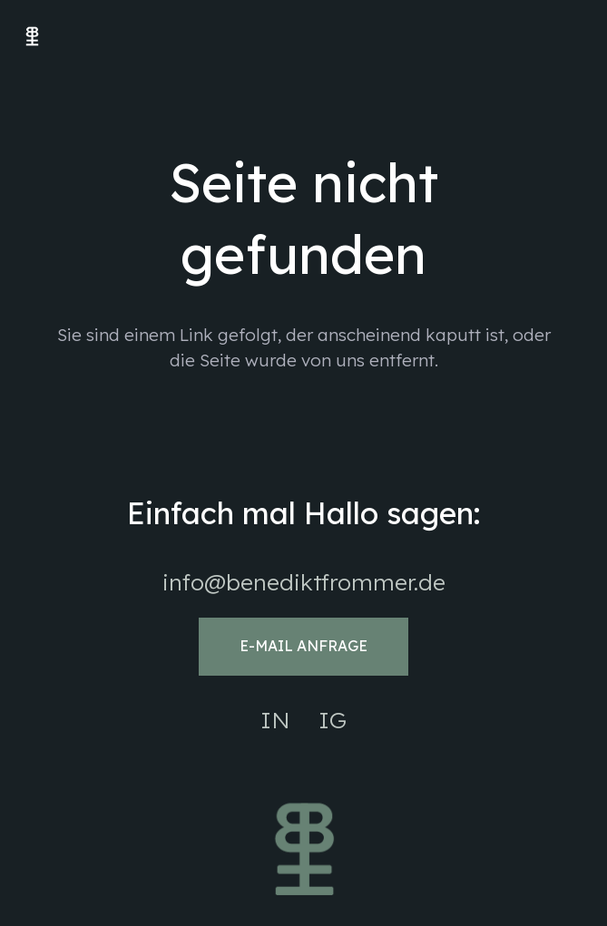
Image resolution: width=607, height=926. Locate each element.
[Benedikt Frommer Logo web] (32, 37)
